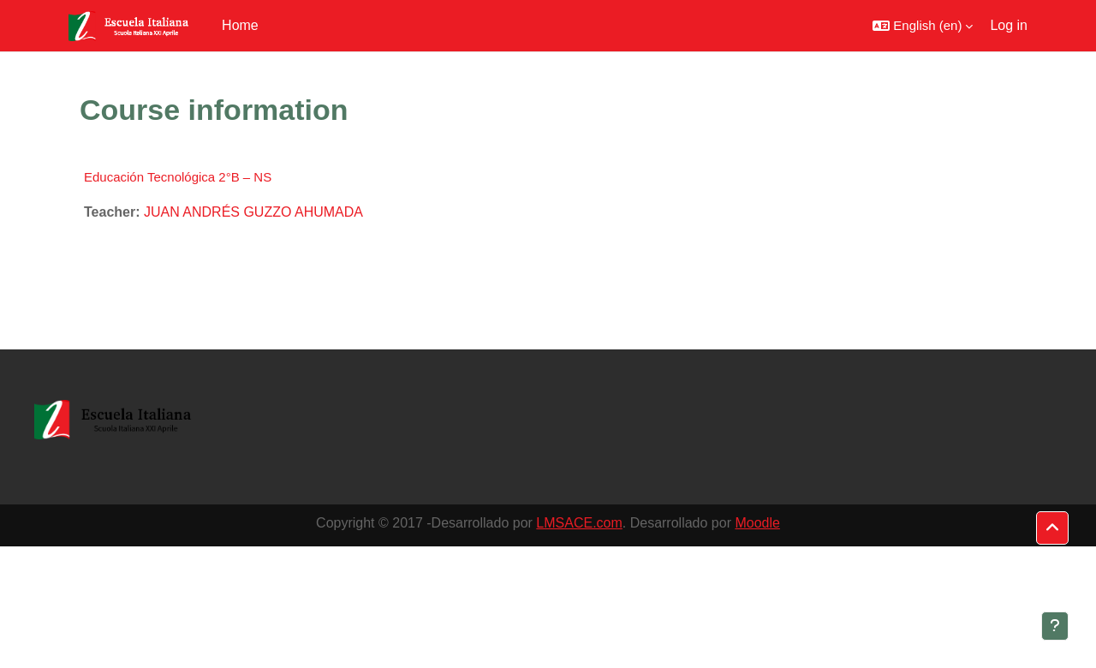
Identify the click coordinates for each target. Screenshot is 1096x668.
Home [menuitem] (240, 25)
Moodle (757, 523)
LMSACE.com (579, 523)
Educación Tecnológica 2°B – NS (177, 177)
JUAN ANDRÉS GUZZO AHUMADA (253, 212)
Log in (1009, 25)
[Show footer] (1055, 626)
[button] (922, 25)
